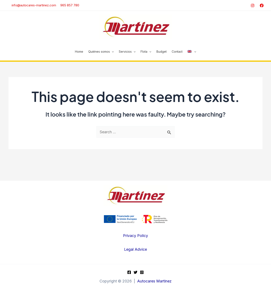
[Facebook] (262, 5)
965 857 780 (69, 5)
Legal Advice (135, 249)
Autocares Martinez (154, 281)
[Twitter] (135, 272)
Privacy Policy (135, 236)
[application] (112, 51)
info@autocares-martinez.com (31, 5)
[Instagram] (252, 5)
